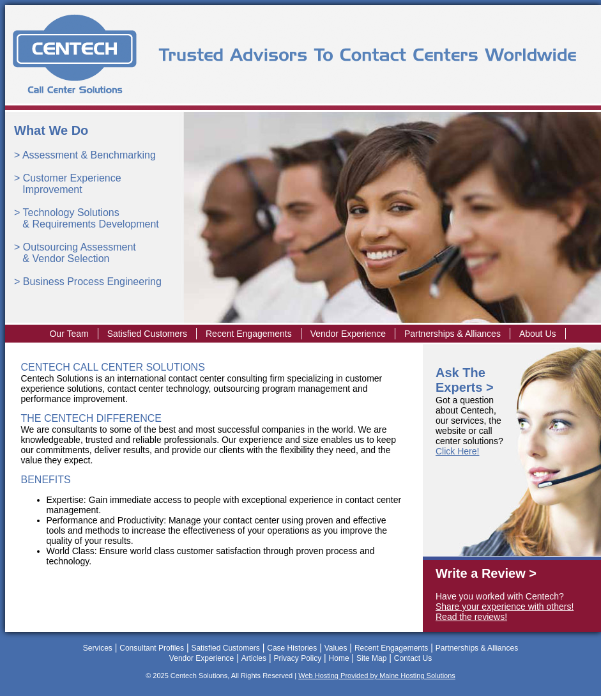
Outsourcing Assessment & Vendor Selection (75, 253)
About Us (537, 334)
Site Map (371, 658)
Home (339, 658)
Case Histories (292, 648)
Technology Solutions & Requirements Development (86, 218)
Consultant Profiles (151, 648)
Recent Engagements (249, 334)
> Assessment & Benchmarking (85, 155)
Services (97, 648)
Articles (253, 658)
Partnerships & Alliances (452, 334)
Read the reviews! (471, 617)
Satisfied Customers (147, 334)
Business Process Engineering (92, 281)
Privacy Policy (297, 658)
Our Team (68, 334)
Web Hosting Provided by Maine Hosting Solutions (376, 675)
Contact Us (413, 658)
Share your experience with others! (505, 606)
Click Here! (457, 451)
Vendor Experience (348, 334)
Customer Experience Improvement (67, 184)
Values (335, 648)
